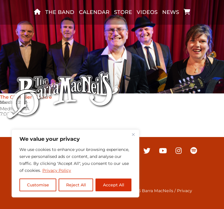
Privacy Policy (56, 170)
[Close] (133, 134)
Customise (38, 185)
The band (59, 12)
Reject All (76, 185)
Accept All (113, 185)
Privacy (184, 190)
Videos (147, 12)
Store (123, 12)
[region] (75, 163)
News (170, 12)
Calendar (94, 12)
